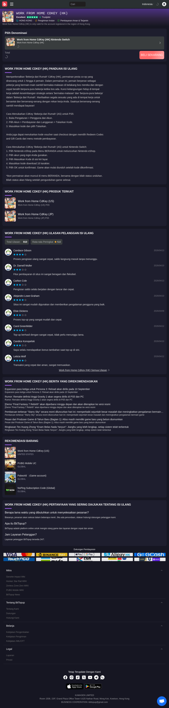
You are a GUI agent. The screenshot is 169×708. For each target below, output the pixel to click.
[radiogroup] (19, 255)
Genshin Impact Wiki (15, 577)
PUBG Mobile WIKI (15, 590)
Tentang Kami (12, 609)
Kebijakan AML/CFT (15, 641)
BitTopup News (13, 594)
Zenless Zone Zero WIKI (17, 585)
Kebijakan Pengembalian (17, 632)
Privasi (9, 660)
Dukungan (11, 613)
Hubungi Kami (12, 618)
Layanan (10, 655)
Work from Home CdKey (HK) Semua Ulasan (84, 370)
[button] (84, 570)
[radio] (14, 255)
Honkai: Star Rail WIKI (16, 581)
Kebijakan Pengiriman (16, 636)
